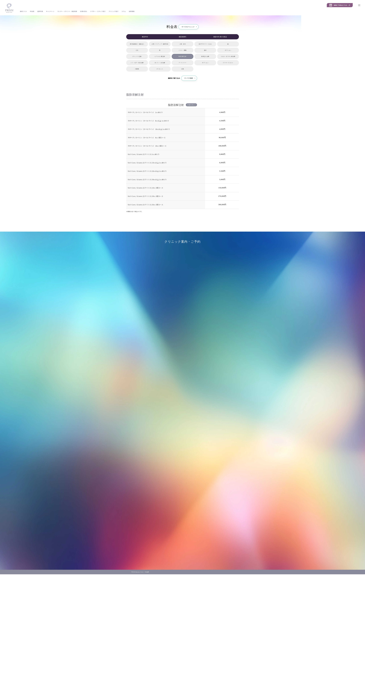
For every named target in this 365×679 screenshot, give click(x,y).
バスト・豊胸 (182, 50)
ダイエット (160, 69)
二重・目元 (182, 44)
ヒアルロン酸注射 (160, 56)
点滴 (182, 69)
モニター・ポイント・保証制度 (67, 11)
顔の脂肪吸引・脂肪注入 (137, 44)
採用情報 (132, 11)
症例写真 (40, 11)
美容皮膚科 (182, 37)
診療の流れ (83, 11)
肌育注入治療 (205, 56)
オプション (228, 50)
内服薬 (137, 69)
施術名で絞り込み (174, 78)
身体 (205, 50)
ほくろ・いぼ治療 (160, 62)
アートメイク (182, 62)
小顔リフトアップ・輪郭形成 (159, 44)
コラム (123, 11)
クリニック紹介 (114, 11)
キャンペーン (50, 11)
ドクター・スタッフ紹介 (98, 11)
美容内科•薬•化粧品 (220, 37)
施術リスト (23, 11)
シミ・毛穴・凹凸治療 (137, 62)
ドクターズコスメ (228, 62)
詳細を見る (191, 105)
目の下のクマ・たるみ (205, 44)
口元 (137, 50)
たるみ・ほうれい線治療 (228, 56)
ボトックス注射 (137, 56)
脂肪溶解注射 (182, 56)
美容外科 (145, 37)
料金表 (32, 11)
